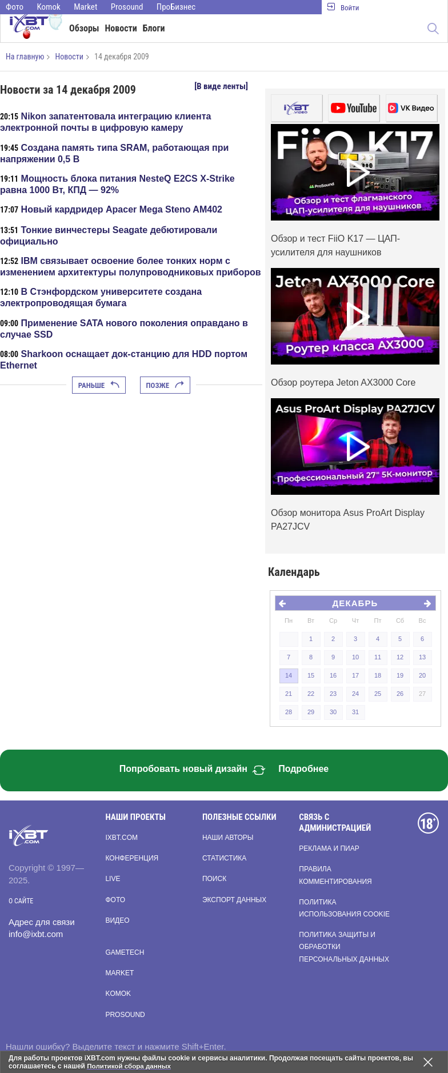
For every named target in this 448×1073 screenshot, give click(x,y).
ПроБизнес (176, 7)
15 (310, 675)
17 (355, 675)
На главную (25, 56)
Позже (165, 385)
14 (288, 675)
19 (400, 675)
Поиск (214, 879)
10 (355, 657)
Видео (117, 920)
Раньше (98, 385)
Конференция (131, 858)
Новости (121, 28)
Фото (14, 7)
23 (333, 693)
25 (377, 693)
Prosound (127, 7)
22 (310, 693)
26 (400, 693)
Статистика (224, 858)
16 (333, 675)
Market (85, 7)
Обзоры (84, 28)
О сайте (21, 901)
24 (355, 693)
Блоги (154, 28)
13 (422, 657)
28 (288, 711)
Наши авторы (228, 838)
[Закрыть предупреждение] (428, 1062)
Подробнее (303, 769)
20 (422, 675)
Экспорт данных (234, 900)
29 (310, 711)
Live (112, 879)
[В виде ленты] (221, 86)
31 (355, 711)
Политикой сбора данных (130, 1066)
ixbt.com (121, 838)
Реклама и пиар (329, 848)
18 (377, 675)
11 (377, 657)
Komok (49, 7)
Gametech (124, 952)
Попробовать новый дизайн (192, 770)
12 (400, 657)
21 (288, 693)
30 (333, 711)
